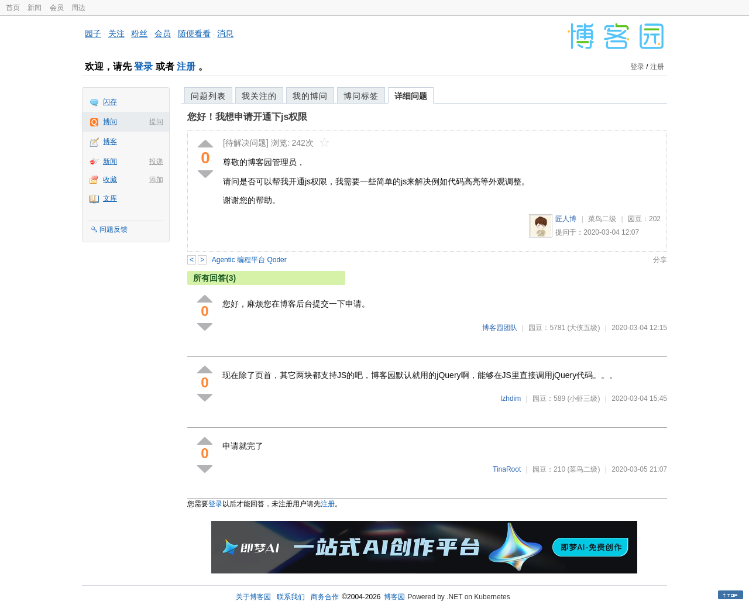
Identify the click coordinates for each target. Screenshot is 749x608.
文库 (110, 198)
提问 (156, 122)
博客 (110, 142)
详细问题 (410, 96)
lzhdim (511, 398)
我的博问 (310, 96)
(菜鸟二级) (583, 469)
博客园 (394, 597)
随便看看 (194, 33)
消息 (225, 33)
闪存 (110, 102)
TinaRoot (507, 469)
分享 (660, 260)
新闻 (35, 8)
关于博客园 (253, 597)
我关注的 (259, 96)
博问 (110, 122)
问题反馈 (113, 229)
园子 (93, 33)
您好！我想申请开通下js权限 (247, 117)
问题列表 (208, 96)
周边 (78, 8)
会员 (57, 8)
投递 (156, 161)
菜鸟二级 (602, 219)
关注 (116, 33)
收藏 (110, 180)
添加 (156, 180)
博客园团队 (499, 328)
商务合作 (325, 597)
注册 (186, 66)
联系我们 (291, 597)
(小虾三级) (583, 398)
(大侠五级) (583, 328)
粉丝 (139, 33)
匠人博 (565, 219)
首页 (13, 8)
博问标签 (361, 96)
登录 (143, 66)
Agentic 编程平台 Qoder (249, 260)
